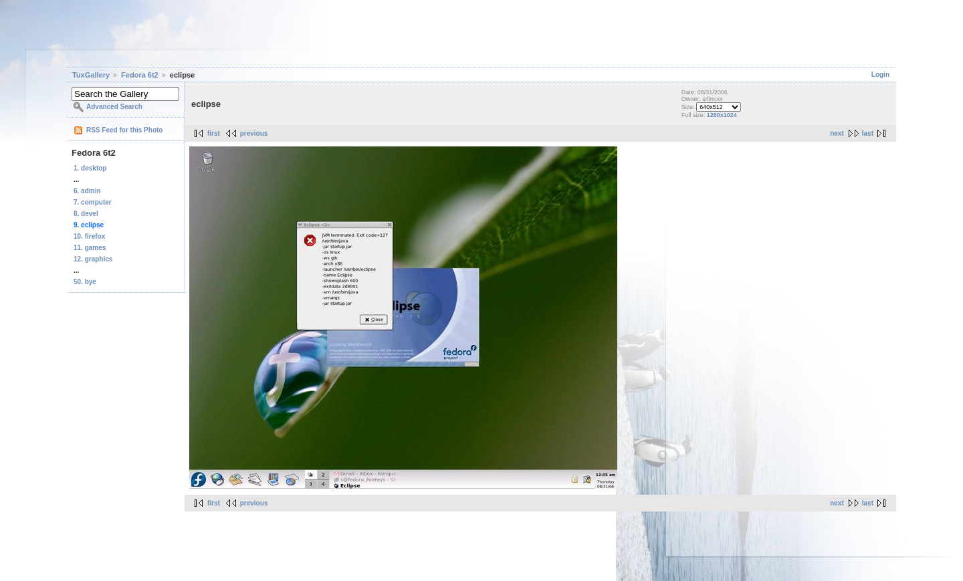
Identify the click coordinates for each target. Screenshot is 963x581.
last (867, 133)
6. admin (87, 191)
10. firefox (89, 236)
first (213, 133)
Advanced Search (114, 106)
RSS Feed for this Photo (124, 130)
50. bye (85, 281)
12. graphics (93, 259)
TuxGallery (91, 75)
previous (254, 133)
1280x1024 (722, 115)
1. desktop (90, 168)
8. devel (86, 213)
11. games (90, 247)
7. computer (93, 202)
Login (880, 74)
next (837, 133)
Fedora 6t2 (139, 75)
